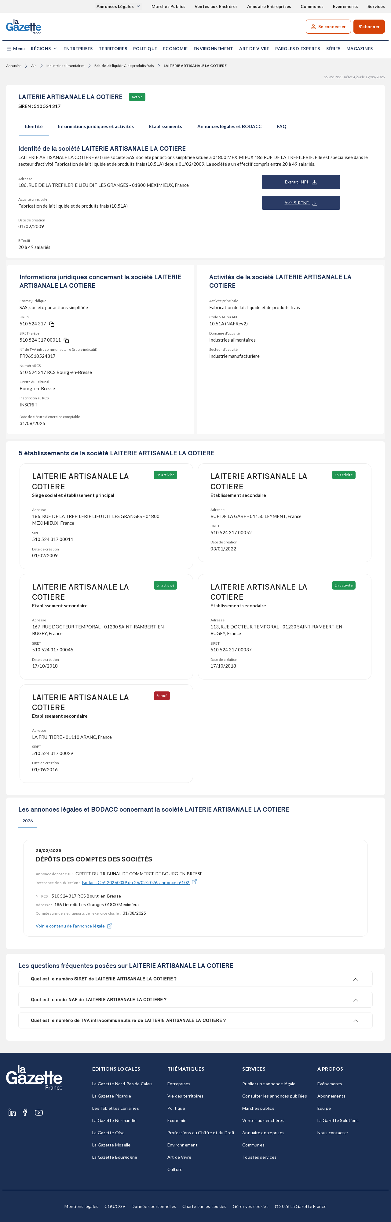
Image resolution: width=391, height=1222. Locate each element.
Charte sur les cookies (204, 1206)
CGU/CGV (115, 1206)
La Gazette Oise (108, 1132)
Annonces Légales (116, 6)
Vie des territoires (185, 1095)
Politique (145, 48)
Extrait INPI (301, 182)
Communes (312, 6)
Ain (34, 65)
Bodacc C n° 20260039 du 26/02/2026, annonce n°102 (139, 882)
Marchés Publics (168, 6)
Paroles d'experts (297, 48)
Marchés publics (258, 1108)
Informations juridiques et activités (96, 126)
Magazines (359, 48)
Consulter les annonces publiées (274, 1095)
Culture (175, 1169)
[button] (15, 48)
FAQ (281, 126)
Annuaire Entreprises (269, 6)
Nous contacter (333, 1132)
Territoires (113, 48)
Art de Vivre (254, 48)
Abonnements (331, 1095)
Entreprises (78, 48)
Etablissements (165, 126)
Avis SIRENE (300, 203)
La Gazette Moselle (111, 1144)
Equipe (324, 1108)
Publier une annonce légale (269, 1083)
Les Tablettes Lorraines (115, 1108)
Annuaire (13, 65)
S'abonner (369, 26)
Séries (333, 48)
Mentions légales (81, 1206)
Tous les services (259, 1157)
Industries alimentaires (65, 65)
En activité (166, 475)
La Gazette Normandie (114, 1120)
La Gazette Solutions (338, 1120)
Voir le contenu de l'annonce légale (74, 926)
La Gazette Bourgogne (114, 1157)
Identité (34, 126)
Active (137, 97)
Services (376, 6)
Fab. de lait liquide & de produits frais (124, 65)
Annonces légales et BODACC (229, 126)
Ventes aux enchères (263, 1120)
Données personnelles (154, 1206)
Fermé (162, 696)
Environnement (213, 48)
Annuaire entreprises (263, 1132)
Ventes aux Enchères (216, 6)
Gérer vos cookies (251, 1206)
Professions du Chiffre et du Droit (201, 1132)
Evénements (346, 6)
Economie (175, 48)
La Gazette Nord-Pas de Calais (122, 1083)
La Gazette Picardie (111, 1095)
